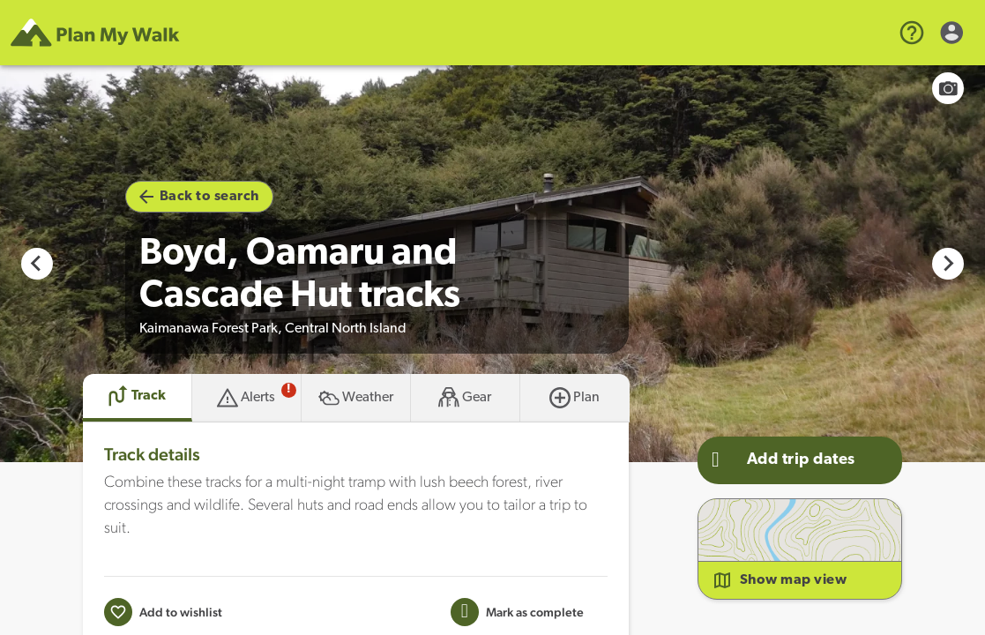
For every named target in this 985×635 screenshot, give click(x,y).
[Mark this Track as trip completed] (517, 612)
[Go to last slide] (37, 264)
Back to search (199, 197)
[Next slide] (948, 264)
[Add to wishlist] (163, 612)
